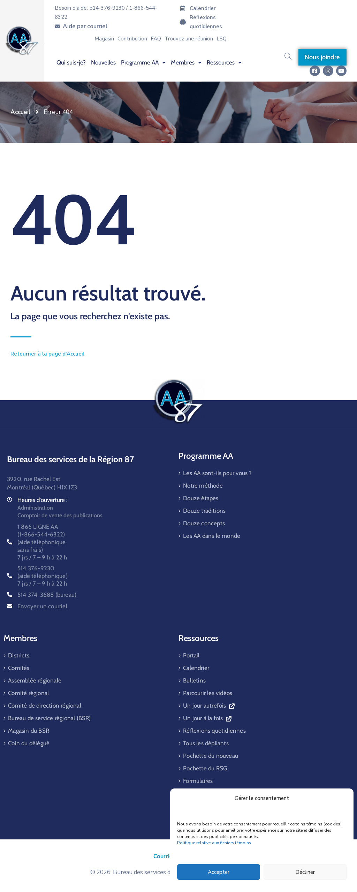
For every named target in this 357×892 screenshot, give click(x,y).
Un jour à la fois (207, 718)
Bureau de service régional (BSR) (49, 718)
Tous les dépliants (206, 743)
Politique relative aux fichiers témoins (214, 843)
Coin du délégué (29, 743)
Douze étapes (200, 498)
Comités (18, 667)
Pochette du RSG (205, 768)
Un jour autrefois (208, 705)
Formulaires (198, 780)
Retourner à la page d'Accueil (47, 353)
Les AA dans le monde (211, 535)
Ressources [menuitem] (224, 62)
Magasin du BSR (28, 730)
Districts (18, 655)
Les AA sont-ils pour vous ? (217, 473)
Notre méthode (203, 485)
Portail (191, 655)
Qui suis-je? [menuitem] (71, 62)
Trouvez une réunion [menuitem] (189, 38)
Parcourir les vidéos (207, 692)
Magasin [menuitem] (104, 38)
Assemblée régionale (34, 680)
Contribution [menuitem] (132, 38)
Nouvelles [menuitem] (103, 62)
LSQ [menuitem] (222, 38)
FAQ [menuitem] (156, 38)
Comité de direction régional (44, 705)
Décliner (305, 872)
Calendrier (196, 667)
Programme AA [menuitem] (143, 62)
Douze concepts (204, 523)
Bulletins (194, 680)
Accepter (218, 872)
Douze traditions (204, 510)
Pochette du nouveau (210, 755)
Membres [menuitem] (186, 62)
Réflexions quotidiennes (214, 730)
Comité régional (28, 692)
